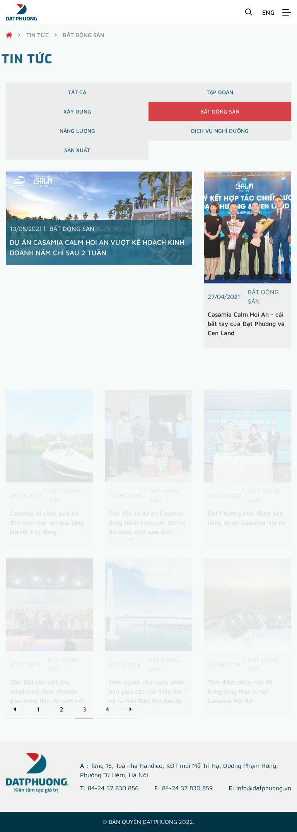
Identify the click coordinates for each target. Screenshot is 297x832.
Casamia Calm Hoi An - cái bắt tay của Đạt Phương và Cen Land (246, 326)
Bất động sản (219, 114)
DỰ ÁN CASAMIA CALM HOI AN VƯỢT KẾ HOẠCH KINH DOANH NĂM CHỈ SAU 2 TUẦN (97, 250)
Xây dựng (77, 114)
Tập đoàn (220, 95)
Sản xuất (77, 153)
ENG (268, 12)
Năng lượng (77, 134)
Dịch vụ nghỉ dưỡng (220, 134)
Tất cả (77, 95)
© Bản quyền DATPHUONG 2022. (148, 821)
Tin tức (37, 35)
